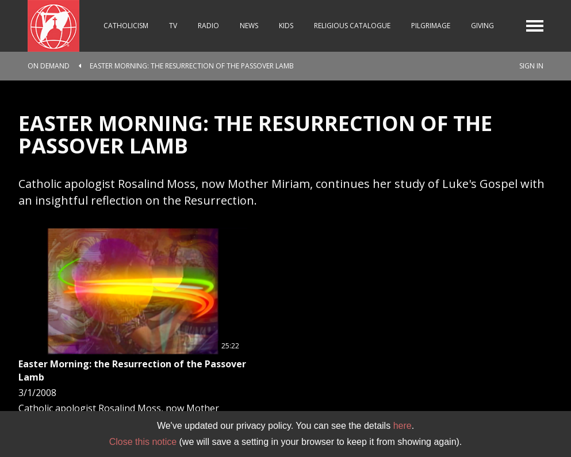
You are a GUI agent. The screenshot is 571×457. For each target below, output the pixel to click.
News (249, 25)
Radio (208, 25)
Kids (286, 25)
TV (173, 25)
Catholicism (126, 25)
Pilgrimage (430, 25)
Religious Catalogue (352, 25)
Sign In (531, 66)
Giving (482, 25)
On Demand (49, 66)
